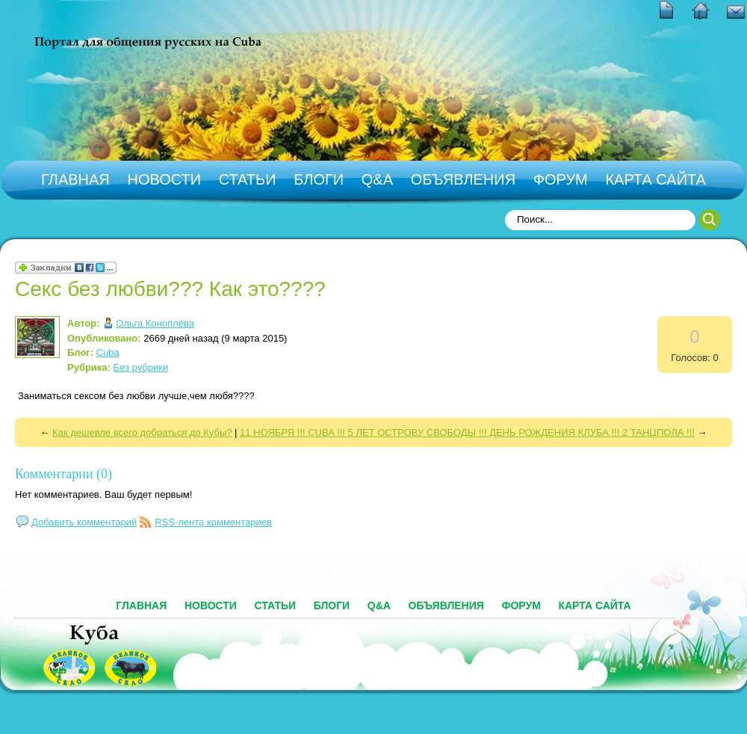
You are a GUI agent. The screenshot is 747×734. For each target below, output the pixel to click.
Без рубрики (141, 367)
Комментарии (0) (63, 473)
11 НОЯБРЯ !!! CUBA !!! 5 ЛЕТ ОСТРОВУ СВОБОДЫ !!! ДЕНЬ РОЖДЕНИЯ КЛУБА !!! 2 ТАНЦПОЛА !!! (467, 432)
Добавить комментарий (84, 522)
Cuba (108, 352)
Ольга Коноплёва (155, 323)
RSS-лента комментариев (213, 522)
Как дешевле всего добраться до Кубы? (142, 432)
